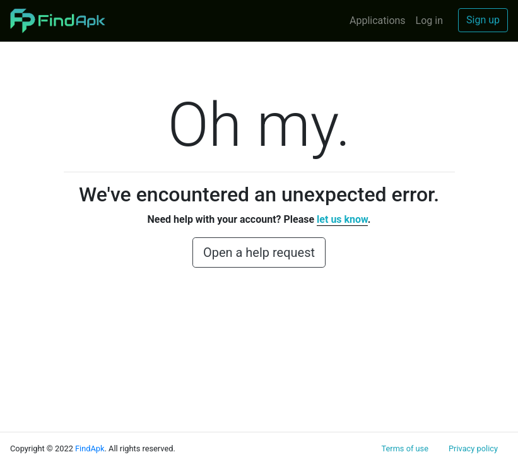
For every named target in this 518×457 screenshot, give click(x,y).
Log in (429, 21)
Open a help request (259, 252)
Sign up (483, 20)
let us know (342, 219)
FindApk (90, 448)
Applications (378, 21)
